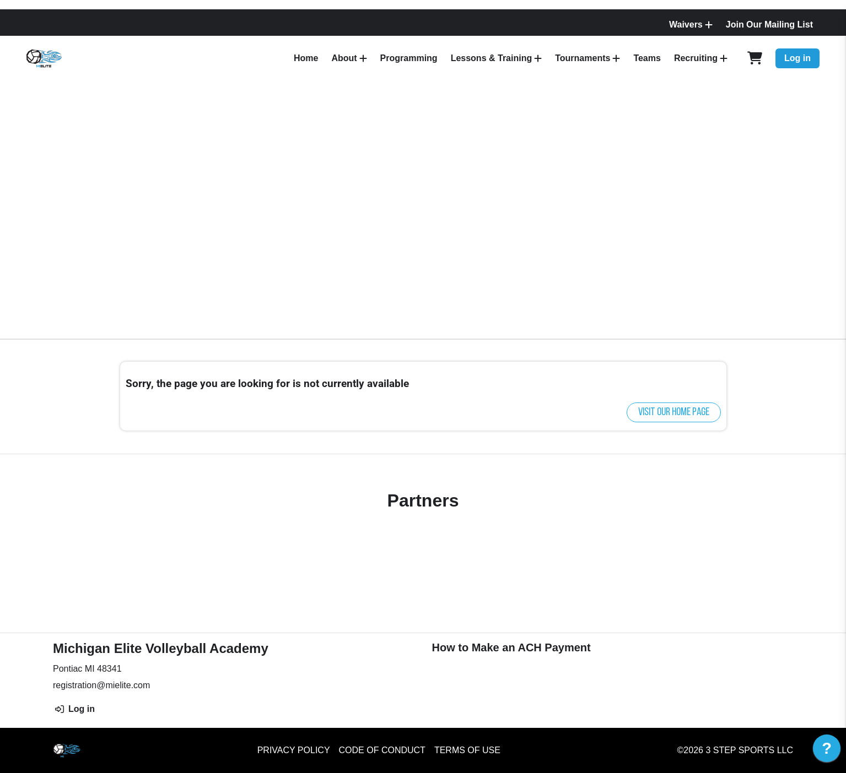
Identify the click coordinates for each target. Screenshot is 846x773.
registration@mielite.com (101, 685)
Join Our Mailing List (769, 24)
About (344, 58)
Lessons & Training (491, 58)
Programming (409, 58)
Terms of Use (467, 750)
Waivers (686, 24)
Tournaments (582, 58)
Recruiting (696, 58)
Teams (647, 58)
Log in (797, 58)
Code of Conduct (382, 750)
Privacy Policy (293, 750)
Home (306, 58)
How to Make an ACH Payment (511, 647)
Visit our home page (673, 412)
